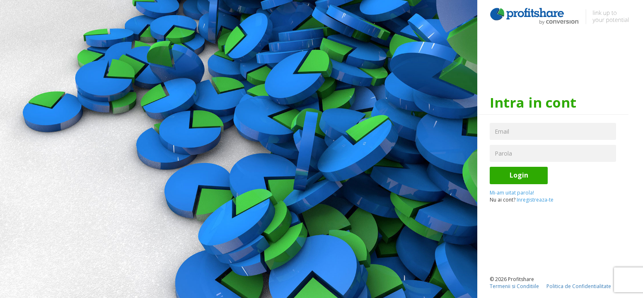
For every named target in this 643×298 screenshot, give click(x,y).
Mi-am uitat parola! (512, 192)
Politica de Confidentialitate (578, 286)
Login (519, 175)
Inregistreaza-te (535, 199)
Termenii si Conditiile (514, 286)
